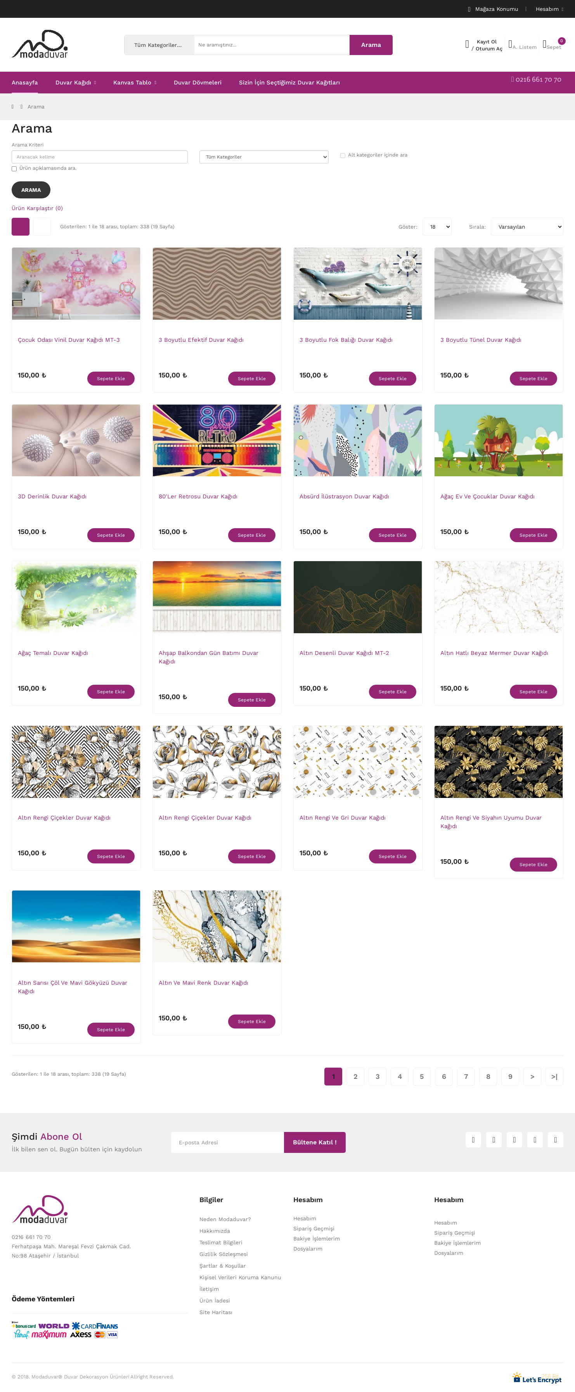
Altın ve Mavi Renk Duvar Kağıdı (203, 982)
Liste (42, 227)
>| (554, 1076)
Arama (36, 106)
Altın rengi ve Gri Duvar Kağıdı (343, 817)
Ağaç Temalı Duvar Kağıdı (53, 652)
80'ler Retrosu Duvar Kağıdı (198, 496)
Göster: (407, 227)
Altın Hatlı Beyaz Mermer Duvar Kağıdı (494, 652)
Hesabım (304, 1218)
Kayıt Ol (487, 42)
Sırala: (477, 227)
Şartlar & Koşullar (222, 1266)
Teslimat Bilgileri (220, 1242)
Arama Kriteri (27, 145)
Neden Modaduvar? (225, 1219)
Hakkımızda (214, 1231)
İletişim (209, 1289)
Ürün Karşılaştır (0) (37, 208)
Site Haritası (215, 1312)
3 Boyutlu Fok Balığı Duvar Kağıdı (346, 339)
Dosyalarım (307, 1249)
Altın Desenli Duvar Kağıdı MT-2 (344, 652)
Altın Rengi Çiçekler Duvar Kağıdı (64, 817)
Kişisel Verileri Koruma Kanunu (240, 1277)
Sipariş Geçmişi (313, 1228)
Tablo (20, 227)
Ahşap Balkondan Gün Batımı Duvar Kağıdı (208, 657)
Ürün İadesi (214, 1300)
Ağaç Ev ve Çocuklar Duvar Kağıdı (487, 496)
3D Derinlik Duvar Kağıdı (52, 496)
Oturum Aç (489, 49)
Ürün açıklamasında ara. (44, 168)
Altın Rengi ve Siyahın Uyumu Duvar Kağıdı (491, 822)
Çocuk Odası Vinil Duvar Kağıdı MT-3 (69, 339)
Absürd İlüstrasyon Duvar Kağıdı (344, 496)
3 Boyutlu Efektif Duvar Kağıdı (201, 339)
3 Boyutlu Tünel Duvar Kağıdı (480, 339)
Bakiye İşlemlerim (316, 1238)
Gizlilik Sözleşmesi (223, 1254)
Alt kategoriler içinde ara (373, 155)
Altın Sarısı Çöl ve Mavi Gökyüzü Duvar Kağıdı (72, 987)
